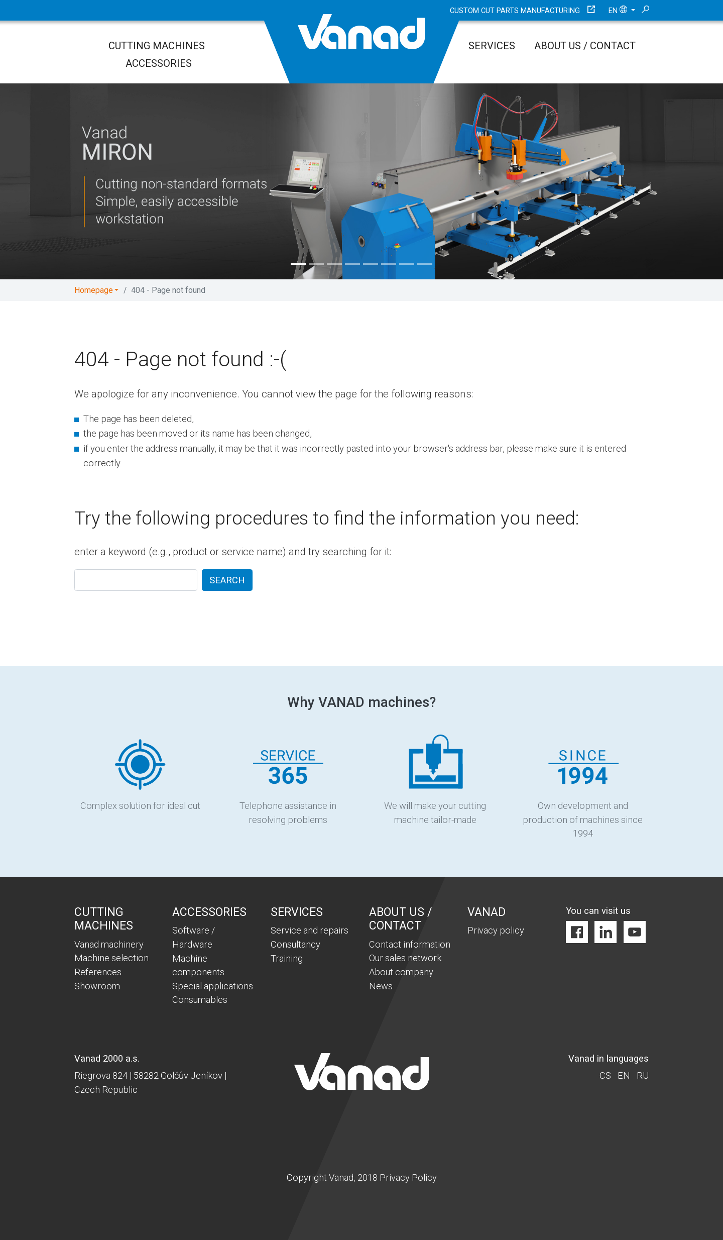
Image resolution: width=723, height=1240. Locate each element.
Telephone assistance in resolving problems (287, 779)
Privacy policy (495, 930)
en (619, 10)
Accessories (159, 63)
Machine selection (111, 958)
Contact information (409, 944)
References (98, 972)
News (381, 986)
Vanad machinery (109, 944)
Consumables (199, 999)
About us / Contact (585, 46)
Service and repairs (309, 930)
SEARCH (227, 580)
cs (605, 1075)
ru (643, 1075)
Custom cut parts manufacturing (515, 10)
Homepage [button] (93, 290)
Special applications (212, 986)
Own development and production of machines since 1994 (583, 786)
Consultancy (295, 944)
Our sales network (405, 958)
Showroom (97, 986)
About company (401, 972)
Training (287, 958)
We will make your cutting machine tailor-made (435, 779)
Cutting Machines (156, 46)
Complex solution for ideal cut (140, 772)
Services (491, 46)
